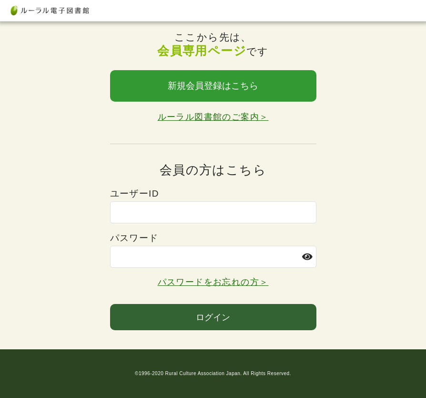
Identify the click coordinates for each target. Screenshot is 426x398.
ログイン (213, 317)
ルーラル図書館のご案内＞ (213, 117)
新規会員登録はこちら (213, 86)
